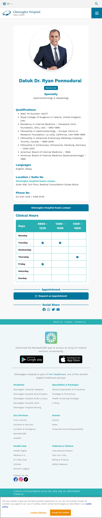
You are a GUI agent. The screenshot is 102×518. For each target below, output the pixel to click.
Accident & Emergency (25, 429)
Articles (17, 464)
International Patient (62, 451)
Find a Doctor (20, 420)
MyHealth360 (20, 433)
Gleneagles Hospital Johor (27, 403)
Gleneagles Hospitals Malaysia (28, 389)
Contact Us (80, 322)
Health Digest (20, 451)
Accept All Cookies (60, 514)
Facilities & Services (23, 424)
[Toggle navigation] (96, 13)
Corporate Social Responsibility (67, 429)
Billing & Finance (60, 460)
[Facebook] (44, 309)
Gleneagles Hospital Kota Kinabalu (31, 394)
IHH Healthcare (57, 374)
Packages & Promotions (63, 394)
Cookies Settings (38, 514)
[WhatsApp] (48, 309)
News (55, 424)
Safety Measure (60, 464)
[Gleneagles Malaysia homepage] (21, 13)
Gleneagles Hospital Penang (27, 407)
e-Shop (56, 403)
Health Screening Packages (65, 398)
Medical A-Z (19, 455)
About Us (57, 322)
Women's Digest (21, 469)
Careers (68, 322)
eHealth (17, 438)
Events (55, 420)
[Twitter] (53, 309)
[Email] (58, 309)
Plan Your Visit (59, 455)
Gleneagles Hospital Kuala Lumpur (31, 398)
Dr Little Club (20, 460)
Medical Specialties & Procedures (68, 389)
